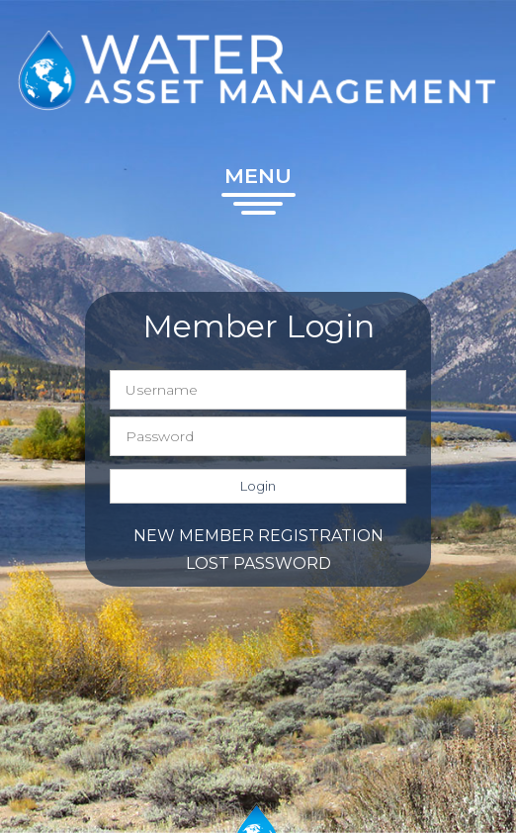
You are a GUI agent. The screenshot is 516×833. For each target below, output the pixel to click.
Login (258, 486)
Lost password (258, 563)
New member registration (258, 535)
